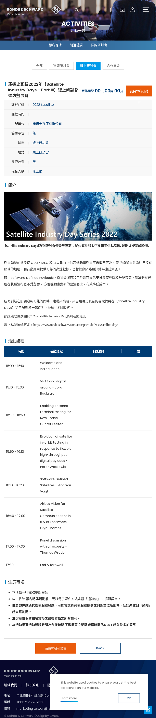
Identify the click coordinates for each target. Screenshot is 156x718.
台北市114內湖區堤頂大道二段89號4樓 (44, 695)
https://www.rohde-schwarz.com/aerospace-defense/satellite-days (75, 324)
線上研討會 (88, 65)
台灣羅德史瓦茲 (34, 10)
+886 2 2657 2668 (30, 702)
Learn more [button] (69, 698)
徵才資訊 (32, 685)
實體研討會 (61, 65)
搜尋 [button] (77, 10)
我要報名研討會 (139, 92)
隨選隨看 (76, 45)
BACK (100, 648)
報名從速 (55, 45)
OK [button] (129, 698)
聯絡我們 (10, 685)
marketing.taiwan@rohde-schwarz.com (48, 708)
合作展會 (113, 65)
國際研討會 (99, 45)
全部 (39, 65)
